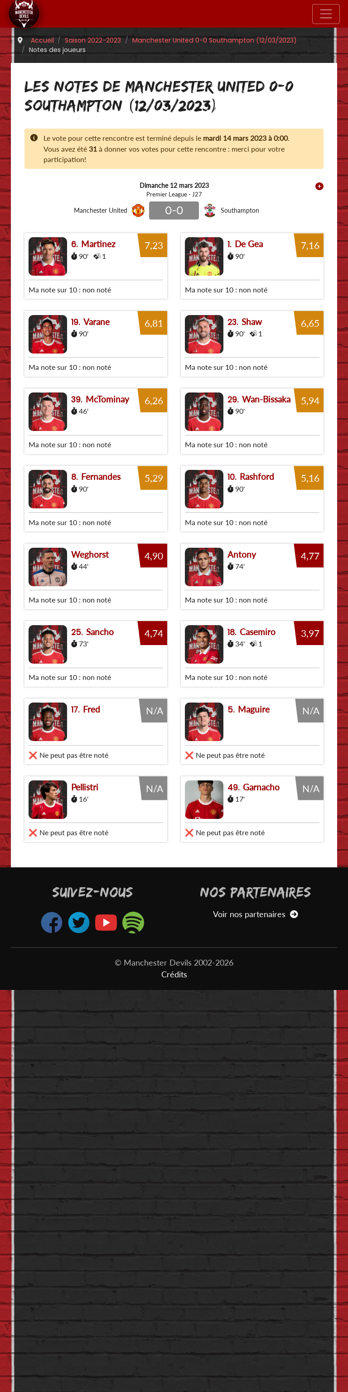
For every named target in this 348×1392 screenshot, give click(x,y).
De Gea (249, 244)
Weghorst (90, 822)
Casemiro (258, 966)
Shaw (252, 388)
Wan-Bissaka (266, 533)
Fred (91, 1111)
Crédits (174, 1376)
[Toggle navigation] (326, 14)
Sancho (100, 966)
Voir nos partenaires (255, 1316)
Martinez (98, 244)
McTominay (107, 533)
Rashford (257, 677)
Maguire (254, 1111)
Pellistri (84, 1189)
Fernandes (101, 677)
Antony (241, 822)
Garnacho (261, 1189)
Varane (96, 388)
